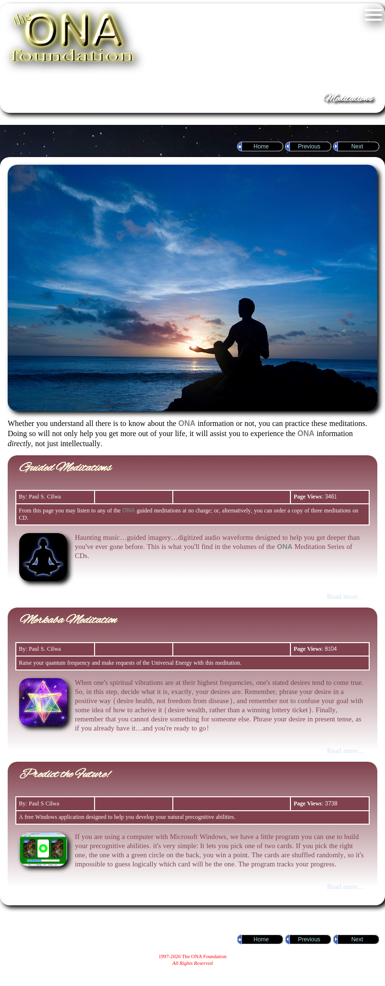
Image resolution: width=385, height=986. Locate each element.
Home (261, 146)
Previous (309, 146)
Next (357, 146)
